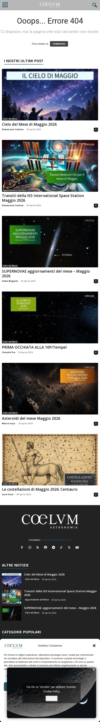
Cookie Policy (51, 691)
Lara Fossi (7, 494)
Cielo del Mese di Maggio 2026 (29, 124)
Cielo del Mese (10, 119)
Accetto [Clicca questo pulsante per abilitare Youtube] (51, 698)
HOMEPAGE (59, 44)
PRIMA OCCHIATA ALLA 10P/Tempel (34, 347)
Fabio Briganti (10, 280)
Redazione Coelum (12, 129)
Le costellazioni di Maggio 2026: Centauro (40, 489)
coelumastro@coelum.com (56, 539)
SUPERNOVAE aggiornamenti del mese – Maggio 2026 (46, 273)
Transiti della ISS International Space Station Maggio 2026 (43, 198)
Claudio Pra (8, 352)
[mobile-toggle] (5, 5)
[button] (94, 646)
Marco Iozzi (8, 423)
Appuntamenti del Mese (15, 190)
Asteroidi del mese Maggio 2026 (31, 418)
